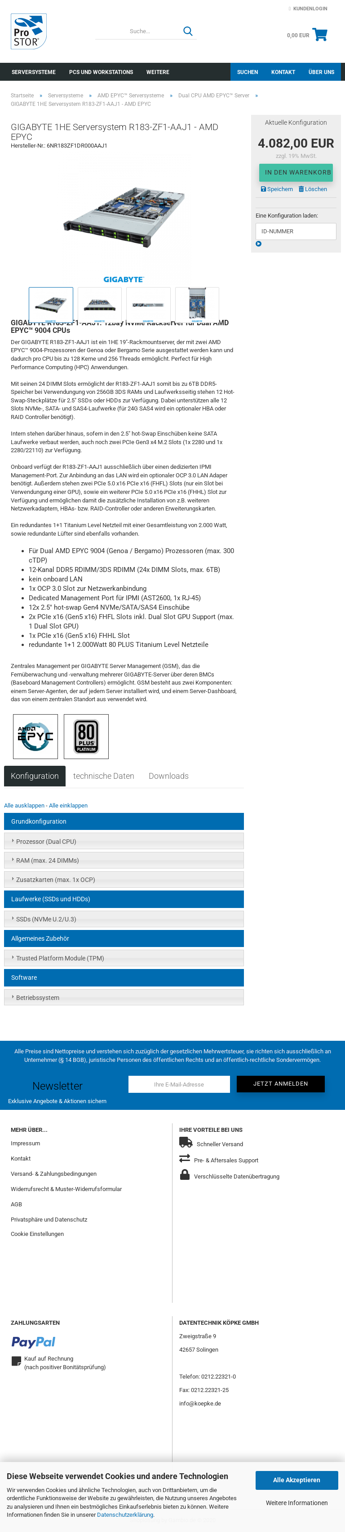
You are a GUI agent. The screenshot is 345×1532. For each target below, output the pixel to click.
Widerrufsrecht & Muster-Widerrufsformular (66, 1189)
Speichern (277, 189)
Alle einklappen (68, 805)
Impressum (25, 1143)
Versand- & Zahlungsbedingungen (54, 1173)
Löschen (313, 189)
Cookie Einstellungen (37, 1234)
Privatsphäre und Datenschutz (49, 1219)
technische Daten (103, 776)
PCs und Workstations (101, 72)
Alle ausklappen (24, 805)
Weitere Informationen (297, 1502)
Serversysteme (34, 72)
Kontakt (283, 72)
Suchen (247, 72)
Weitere (157, 72)
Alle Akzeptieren (296, 1480)
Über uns (321, 72)
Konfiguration (35, 776)
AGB (16, 1204)
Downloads (169, 776)
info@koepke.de (200, 1403)
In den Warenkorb (298, 172)
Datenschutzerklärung (125, 1514)
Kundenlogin (308, 9)
